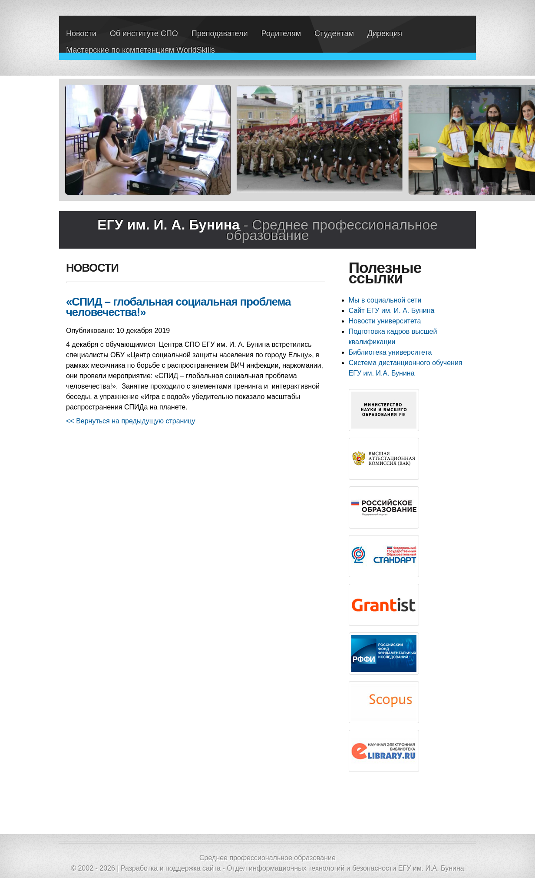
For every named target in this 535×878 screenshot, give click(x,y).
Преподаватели (220, 33)
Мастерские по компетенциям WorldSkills (140, 50)
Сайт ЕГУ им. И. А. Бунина (392, 310)
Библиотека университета (390, 352)
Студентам (334, 33)
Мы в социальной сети (385, 300)
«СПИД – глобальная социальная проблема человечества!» (178, 307)
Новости (81, 33)
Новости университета (385, 321)
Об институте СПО (144, 33)
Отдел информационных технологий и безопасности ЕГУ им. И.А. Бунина (345, 868)
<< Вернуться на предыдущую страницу (130, 421)
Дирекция (384, 33)
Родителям (281, 33)
